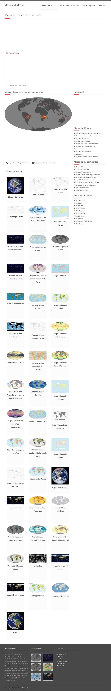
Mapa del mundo (62, 661)
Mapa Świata (61, 666)
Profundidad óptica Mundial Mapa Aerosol (88, 133)
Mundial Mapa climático (83, 141)
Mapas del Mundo (49, 5)
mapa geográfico (38, 595)
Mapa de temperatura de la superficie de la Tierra (38, 278)
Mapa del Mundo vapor (15, 362)
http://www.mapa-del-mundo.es (20, 688)
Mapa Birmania (80, 200)
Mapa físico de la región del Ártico (86, 185)
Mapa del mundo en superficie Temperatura (15, 423)
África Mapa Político (82, 190)
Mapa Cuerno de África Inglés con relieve (88, 175)
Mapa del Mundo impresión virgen (86, 146)
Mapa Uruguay (80, 211)
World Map (60, 656)
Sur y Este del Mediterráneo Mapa (86, 180)
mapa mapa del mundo (60, 596)
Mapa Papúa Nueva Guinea (84, 221)
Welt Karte (60, 659)
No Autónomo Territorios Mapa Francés (88, 182)
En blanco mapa (38, 194)
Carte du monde (61, 654)
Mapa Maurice (80, 216)
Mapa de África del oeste (83, 172)
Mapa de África (80, 167)
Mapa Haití (79, 203)
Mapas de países (88, 5)
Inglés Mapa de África (82, 188)
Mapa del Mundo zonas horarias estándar (38, 366)
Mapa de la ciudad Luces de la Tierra (87, 157)
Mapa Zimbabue (80, 213)
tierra (15, 632)
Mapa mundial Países (38, 479)
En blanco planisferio (15, 216)
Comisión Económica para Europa (86, 177)
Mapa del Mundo (15, 5)
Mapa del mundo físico (37, 421)
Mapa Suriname (80, 208)
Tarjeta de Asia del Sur (82, 169)
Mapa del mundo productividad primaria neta (38, 452)
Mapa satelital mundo (60, 487)
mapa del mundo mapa (15, 595)
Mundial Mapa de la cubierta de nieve (87, 144)
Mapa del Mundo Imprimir (83, 151)
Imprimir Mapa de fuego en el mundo (44, 163)
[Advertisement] (55, 36)
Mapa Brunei (79, 224)
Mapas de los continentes (69, 5)
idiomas (102, 5)
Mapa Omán (79, 219)
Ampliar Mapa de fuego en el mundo (18, 163)
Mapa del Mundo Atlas (15, 303)
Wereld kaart (61, 663)
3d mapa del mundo (15, 197)
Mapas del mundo (15, 508)
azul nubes (38, 566)
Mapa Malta (79, 206)
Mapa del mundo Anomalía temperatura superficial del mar (15, 394)
